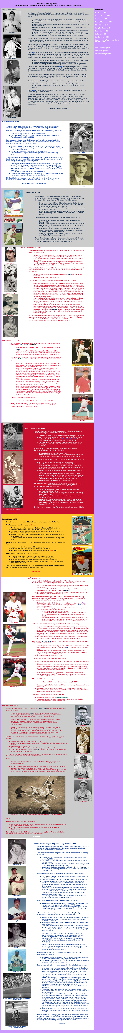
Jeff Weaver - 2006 (101, 34)
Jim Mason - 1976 (101, 19)
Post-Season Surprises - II (104, 48)
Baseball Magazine (101, 51)
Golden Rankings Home (103, 54)
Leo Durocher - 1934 (102, 37)
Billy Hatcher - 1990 (101, 25)
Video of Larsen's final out (58, 109)
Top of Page (13, 511)
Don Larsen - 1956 (101, 13)
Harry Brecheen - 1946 (102, 28)
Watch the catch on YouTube (59, 1002)
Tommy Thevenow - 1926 (103, 22)
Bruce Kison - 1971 (101, 31)
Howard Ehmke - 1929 (102, 16)
